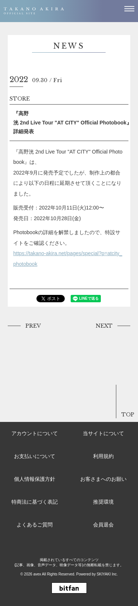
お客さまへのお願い (103, 479)
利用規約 (103, 456)
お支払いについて (34, 456)
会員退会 (103, 525)
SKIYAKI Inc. (107, 574)
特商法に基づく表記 (34, 502)
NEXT (104, 326)
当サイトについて (103, 433)
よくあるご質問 (35, 525)
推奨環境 (103, 502)
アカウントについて (34, 433)
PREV (33, 326)
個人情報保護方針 (34, 479)
